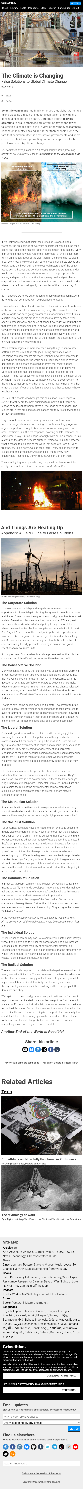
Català (29, 1332)
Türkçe (7, 1324)
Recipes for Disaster (30, 1281)
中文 (21, 1319)
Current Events (44, 1252)
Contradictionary (51, 1277)
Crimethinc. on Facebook (13, 1447)
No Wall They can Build (36, 1294)
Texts (8, 95)
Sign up (74, 1429)
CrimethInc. (8, 2)
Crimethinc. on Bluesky (27, 1447)
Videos (49, 1264)
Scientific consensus (14, 110)
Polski (31, 1315)
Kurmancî (56, 1332)
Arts (5, 1252)
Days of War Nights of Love (61, 1281)
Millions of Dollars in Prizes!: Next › (60, 1062)
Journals (16, 1264)
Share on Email (25, 1049)
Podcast (8, 1290)
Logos (67, 1264)
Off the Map (40, 1285)
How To (69, 1252)
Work (65, 1277)
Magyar (63, 1319)
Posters (28, 1264)
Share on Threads (44, 1049)
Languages (64, 8)
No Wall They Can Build (17, 1285)
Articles (8, 1247)
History (58, 1252)
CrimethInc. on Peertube (68, 1447)
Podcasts (33, 8)
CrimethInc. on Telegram (54, 1447)
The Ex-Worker (12, 1294)
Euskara (74, 1319)
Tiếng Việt (17, 1332)
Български (10, 1319)
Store (43, 8)
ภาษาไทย (55, 1328)
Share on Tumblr (57, 1049)
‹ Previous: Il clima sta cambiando (22, 1062)
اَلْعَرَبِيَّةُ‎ (7, 1328)
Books (4, 8)
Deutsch (40, 1311)
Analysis (28, 1252)
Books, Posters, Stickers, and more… (25, 1302)
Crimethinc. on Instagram (20, 1447)
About (75, 8)
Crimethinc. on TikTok (61, 1447)
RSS (15, 1248)
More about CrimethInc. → (62, 1375)
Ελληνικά (42, 1315)
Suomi (53, 1315)
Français (51, 1311)
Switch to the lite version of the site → (41, 1473)
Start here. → (70, 1390)
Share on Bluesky (31, 1049)
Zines (6, 1264)
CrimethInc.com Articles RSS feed (13, 1454)
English (7, 1311)
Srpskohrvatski (47, 1324)
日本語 (63, 1315)
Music (58, 1264)
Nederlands (29, 1324)
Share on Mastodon (38, 1049)
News (6, 1256)
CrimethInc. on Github (34, 1447)
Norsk (67, 1332)
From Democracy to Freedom (21, 1277)
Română (72, 1324)
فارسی (17, 1324)
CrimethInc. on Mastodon (6, 1447)
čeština (52, 1319)
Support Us (76, 3)
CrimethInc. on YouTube (75, 1447)
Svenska (25, 1328)
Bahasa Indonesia (36, 1319)
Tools (23, 8)
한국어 (62, 1324)
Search (52, 8)
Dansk (36, 1328)
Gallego (44, 1332)
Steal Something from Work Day (47, 1268)
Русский (21, 1315)
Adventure (15, 1252)
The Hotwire (59, 1294)
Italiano (9, 101)
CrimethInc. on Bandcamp (47, 1447)
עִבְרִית (44, 1328)
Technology (18, 1256)
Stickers (39, 1264)
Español (18, 1311)
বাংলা (15, 1328)
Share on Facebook (51, 1049)
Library (14, 8)
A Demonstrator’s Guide (41, 1256)
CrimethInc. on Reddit (6, 1454)
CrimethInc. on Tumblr (40, 1447)
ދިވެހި (36, 1332)
